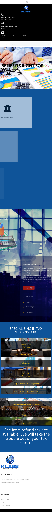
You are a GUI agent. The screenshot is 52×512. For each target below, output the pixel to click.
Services (4, 502)
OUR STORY (5, 499)
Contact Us (5, 505)
